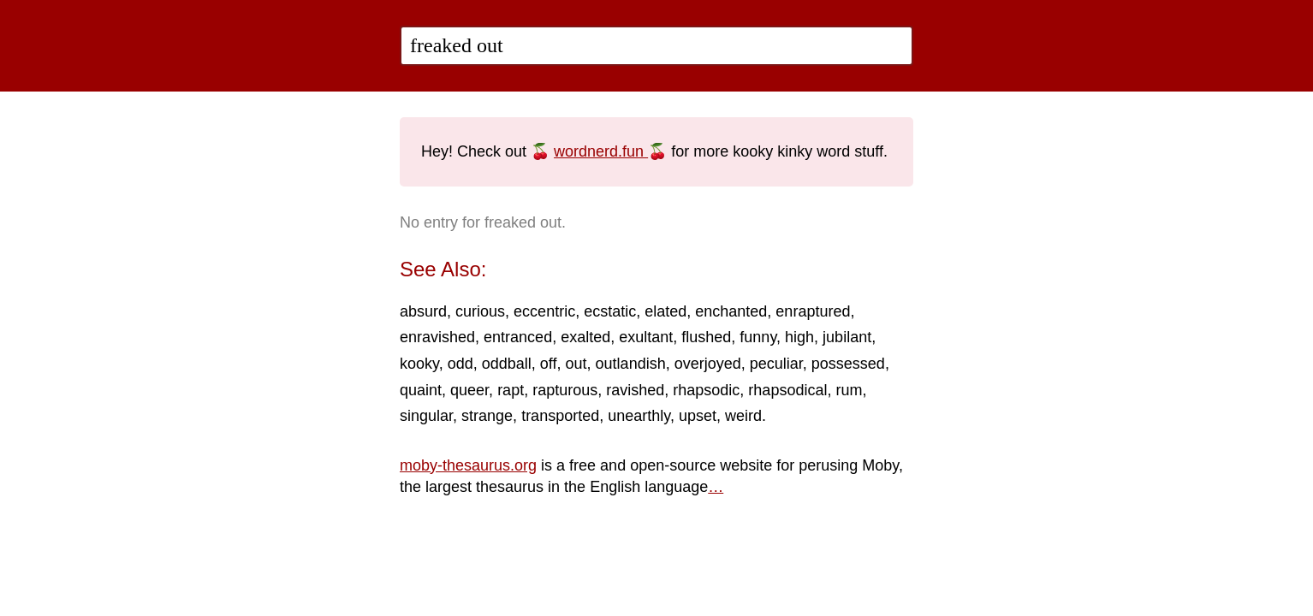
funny (758, 337)
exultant (646, 337)
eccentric (544, 311)
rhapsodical (787, 390)
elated (665, 311)
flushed (706, 337)
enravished (437, 337)
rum (848, 390)
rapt (510, 390)
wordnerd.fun (601, 151)
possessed (848, 363)
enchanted (731, 311)
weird (743, 415)
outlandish (631, 363)
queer (469, 390)
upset (697, 415)
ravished (635, 390)
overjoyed (707, 363)
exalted (585, 337)
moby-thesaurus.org (468, 465)
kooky (419, 363)
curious (480, 311)
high (799, 337)
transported (560, 415)
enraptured (812, 311)
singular (426, 415)
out (576, 363)
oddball (507, 363)
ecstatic (610, 311)
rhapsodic (706, 390)
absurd (423, 311)
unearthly (639, 415)
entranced (518, 337)
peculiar (776, 363)
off (548, 363)
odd (460, 363)
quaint (421, 390)
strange (487, 415)
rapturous (564, 390)
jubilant (847, 337)
